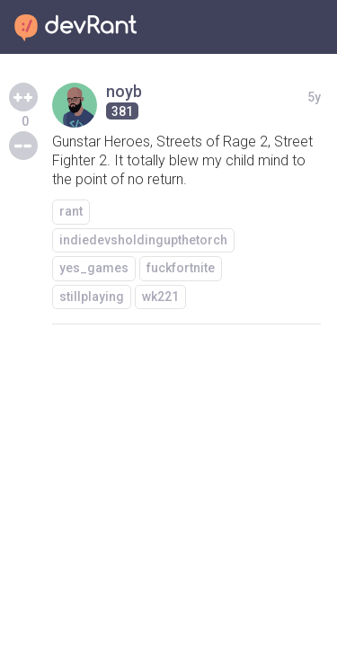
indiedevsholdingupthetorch (143, 240)
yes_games (94, 268)
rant (71, 211)
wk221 (160, 296)
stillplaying (91, 296)
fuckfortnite (180, 268)
